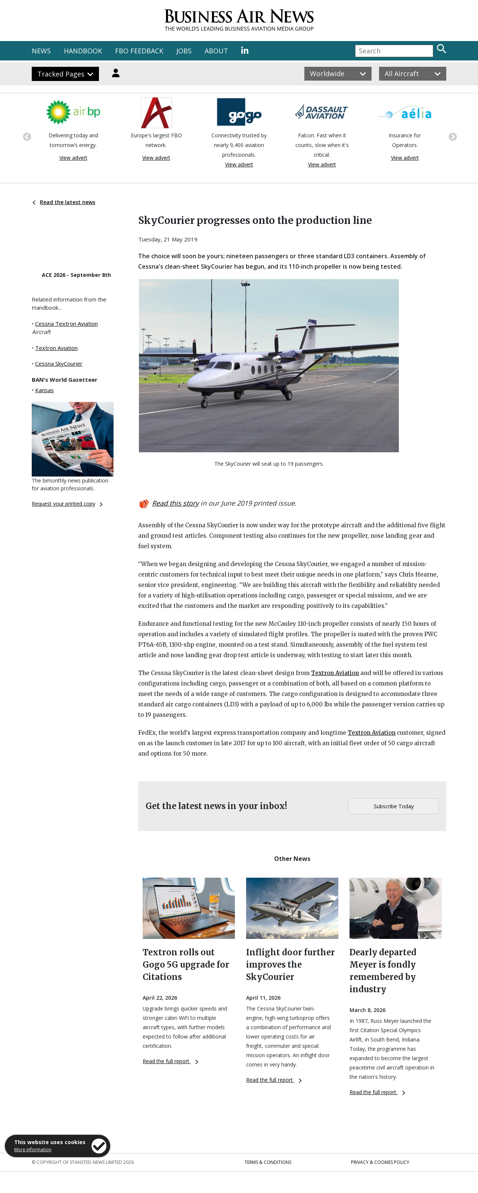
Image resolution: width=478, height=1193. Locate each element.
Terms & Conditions (268, 1162)
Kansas (44, 390)
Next (452, 136)
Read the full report (170, 1061)
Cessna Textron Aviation (66, 323)
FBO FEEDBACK (139, 50)
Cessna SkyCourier (59, 363)
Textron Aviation (56, 348)
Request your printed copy (67, 503)
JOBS (184, 50)
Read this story (175, 503)
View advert (73, 157)
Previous (26, 136)
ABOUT (216, 50)
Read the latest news (63, 202)
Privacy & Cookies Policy (380, 1162)
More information (33, 1149)
